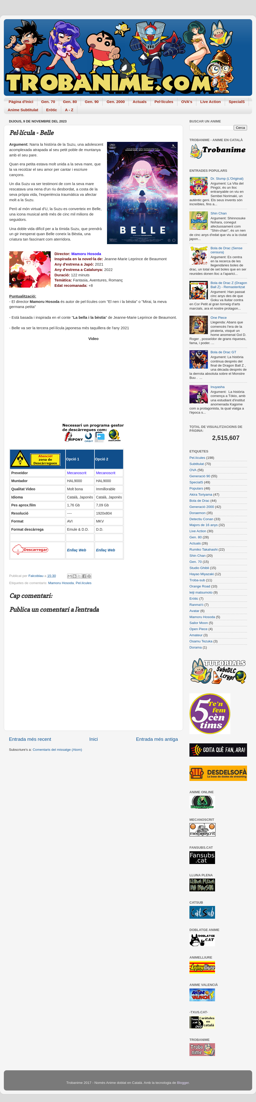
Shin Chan (218, 213)
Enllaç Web (76, 550)
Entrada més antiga (157, 739)
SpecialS (237, 101)
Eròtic (51, 110)
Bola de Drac (199, 501)
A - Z (69, 110)
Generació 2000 (201, 507)
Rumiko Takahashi (203, 549)
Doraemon (197, 513)
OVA (193, 470)
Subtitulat (196, 464)
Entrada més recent (30, 739)
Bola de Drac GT (223, 352)
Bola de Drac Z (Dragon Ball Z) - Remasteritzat (228, 285)
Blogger (183, 1083)
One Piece (218, 318)
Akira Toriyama (200, 494)
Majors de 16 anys (203, 525)
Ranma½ (196, 605)
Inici (93, 739)
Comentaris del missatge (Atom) (57, 750)
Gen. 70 (48, 101)
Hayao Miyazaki (201, 574)
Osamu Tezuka (200, 641)
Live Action (210, 101)
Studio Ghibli (199, 568)
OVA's (186, 101)
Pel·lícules (164, 101)
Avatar (194, 611)
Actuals (139, 101)
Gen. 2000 (115, 101)
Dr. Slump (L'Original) (226, 178)
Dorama (195, 647)
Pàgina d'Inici (21, 101)
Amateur (195, 635)
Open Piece (198, 629)
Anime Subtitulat (23, 110)
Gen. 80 (70, 101)
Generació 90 (199, 476)
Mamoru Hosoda (61, 583)
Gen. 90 (92, 101)
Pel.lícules (84, 583)
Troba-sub (197, 580)
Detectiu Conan (201, 519)
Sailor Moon (198, 623)
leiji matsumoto (200, 592)
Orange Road (199, 586)
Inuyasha (217, 387)
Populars (196, 488)
